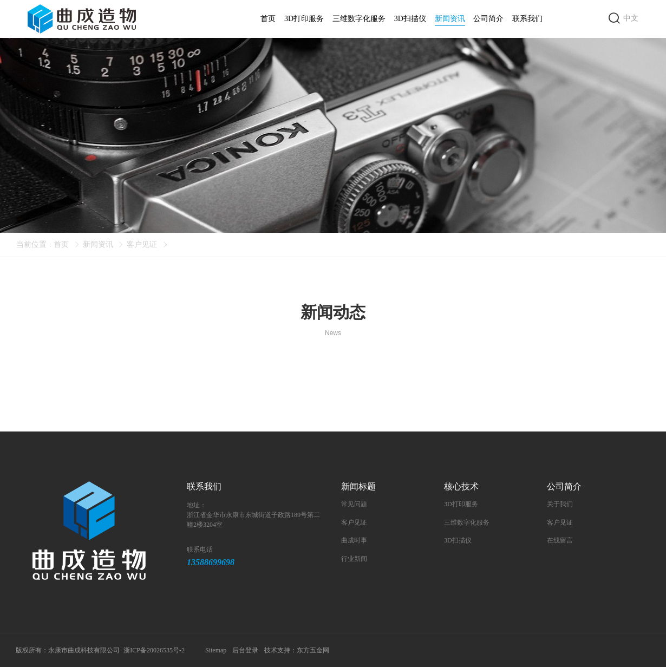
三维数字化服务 (359, 19)
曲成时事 (354, 540)
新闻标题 (358, 486)
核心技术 (461, 486)
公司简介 (488, 19)
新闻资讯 (450, 20)
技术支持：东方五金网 (297, 650)
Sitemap (216, 650)
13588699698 (210, 562)
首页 (268, 19)
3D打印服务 (304, 19)
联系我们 (527, 19)
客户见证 (142, 244)
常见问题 (354, 504)
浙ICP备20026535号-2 (154, 650)
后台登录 (246, 650)
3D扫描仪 (410, 19)
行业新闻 (354, 559)
